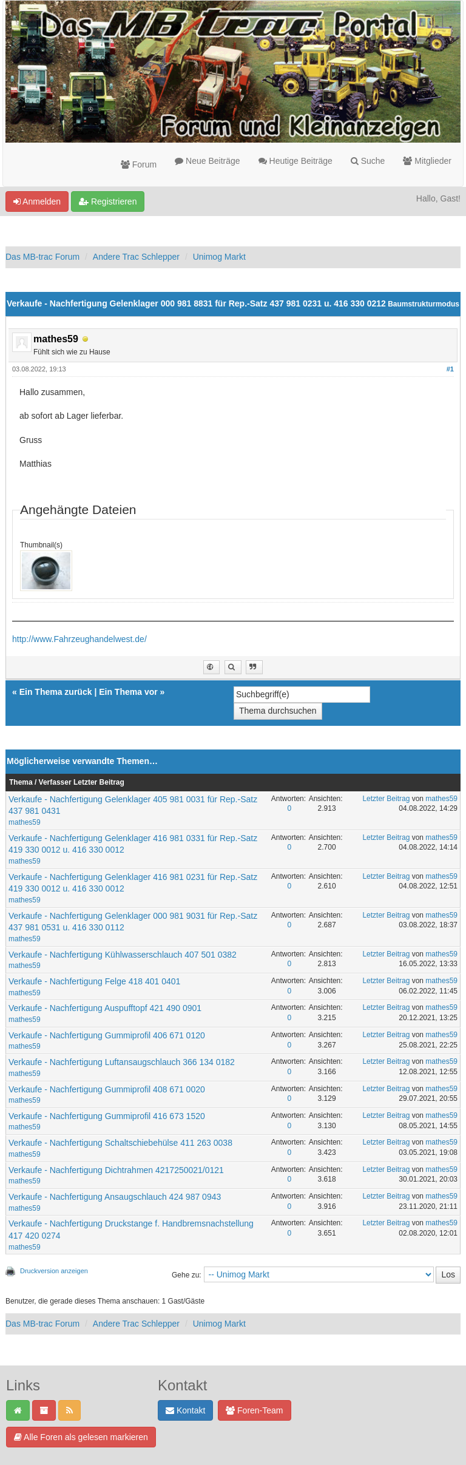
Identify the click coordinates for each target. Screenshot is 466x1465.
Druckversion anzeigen (54, 1270)
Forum (139, 164)
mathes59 (24, 822)
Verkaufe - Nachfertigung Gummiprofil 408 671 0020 (106, 1089)
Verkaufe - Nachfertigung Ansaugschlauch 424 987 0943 (114, 1197)
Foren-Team (254, 1410)
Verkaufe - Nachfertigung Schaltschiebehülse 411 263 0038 (120, 1143)
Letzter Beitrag (386, 798)
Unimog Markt (219, 257)
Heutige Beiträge (295, 161)
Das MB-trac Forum (42, 257)
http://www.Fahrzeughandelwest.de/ (79, 639)
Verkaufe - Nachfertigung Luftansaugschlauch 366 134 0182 (121, 1062)
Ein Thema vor (128, 692)
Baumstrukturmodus (423, 304)
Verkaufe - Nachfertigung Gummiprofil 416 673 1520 (106, 1116)
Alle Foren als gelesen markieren (81, 1437)
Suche (368, 161)
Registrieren (108, 201)
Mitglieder (427, 161)
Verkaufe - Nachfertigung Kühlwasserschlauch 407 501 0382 (122, 954)
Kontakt (185, 1410)
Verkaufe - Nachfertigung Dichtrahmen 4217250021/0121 (116, 1170)
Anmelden (37, 201)
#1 (450, 369)
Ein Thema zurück (55, 692)
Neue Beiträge (207, 161)
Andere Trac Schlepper (136, 257)
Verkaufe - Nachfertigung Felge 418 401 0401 (94, 981)
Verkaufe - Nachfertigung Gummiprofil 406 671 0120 (106, 1035)
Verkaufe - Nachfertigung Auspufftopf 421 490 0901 (104, 1008)
